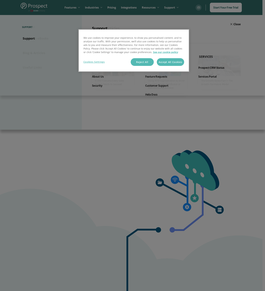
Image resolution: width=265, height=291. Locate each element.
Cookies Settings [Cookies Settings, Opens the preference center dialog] (94, 61)
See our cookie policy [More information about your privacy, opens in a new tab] (165, 52)
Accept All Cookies (170, 62)
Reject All (142, 62)
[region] (133, 50)
